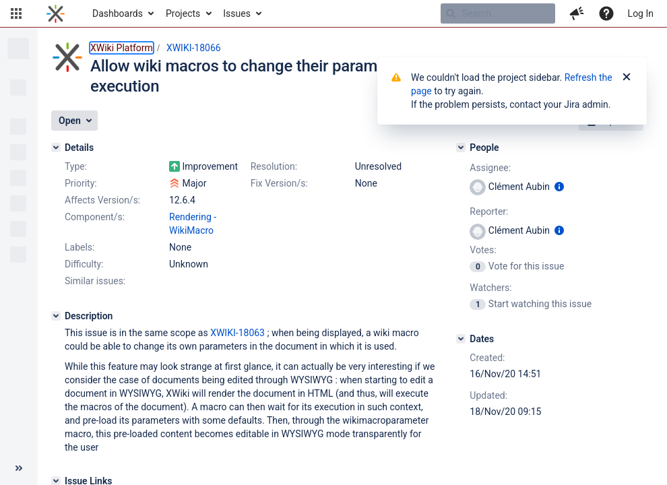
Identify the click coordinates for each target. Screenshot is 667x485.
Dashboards (117, 13)
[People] (461, 147)
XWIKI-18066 (193, 47)
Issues (237, 13)
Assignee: (490, 167)
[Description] (56, 316)
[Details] (56, 147)
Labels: (79, 247)
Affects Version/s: (102, 200)
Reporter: (489, 211)
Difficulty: (84, 264)
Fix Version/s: (279, 183)
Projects (183, 13)
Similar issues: (95, 281)
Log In (641, 13)
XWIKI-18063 (237, 332)
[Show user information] (559, 186)
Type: (76, 166)
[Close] (626, 77)
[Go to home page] (55, 13)
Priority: (81, 183)
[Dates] (461, 339)
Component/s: (95, 217)
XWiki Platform (121, 47)
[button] (16, 13)
